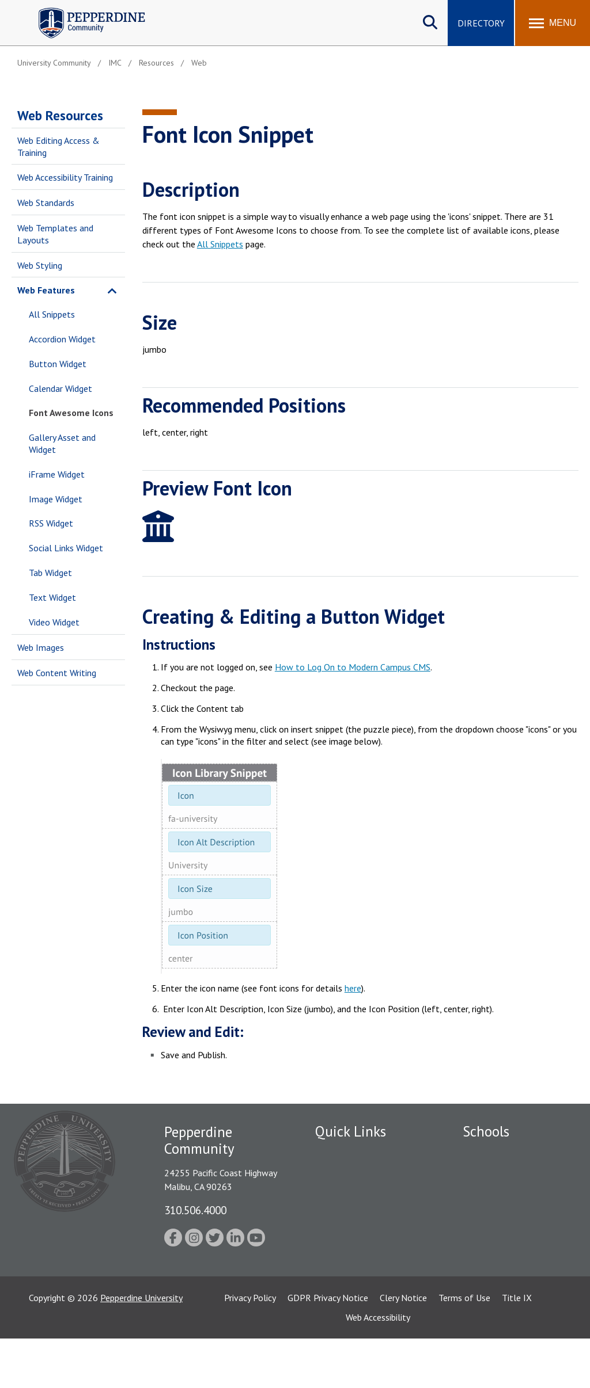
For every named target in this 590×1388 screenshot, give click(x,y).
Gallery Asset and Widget (62, 443)
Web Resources (60, 115)
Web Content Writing (56, 672)
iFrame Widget (57, 474)
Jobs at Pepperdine (351, 1213)
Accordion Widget (62, 339)
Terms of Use (464, 1347)
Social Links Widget (66, 548)
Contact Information (355, 1253)
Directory (481, 23)
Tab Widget (50, 572)
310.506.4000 (195, 1210)
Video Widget (54, 622)
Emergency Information (360, 1193)
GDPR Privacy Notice (328, 1347)
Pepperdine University (141, 1347)
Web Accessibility (378, 1366)
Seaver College (491, 1153)
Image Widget (55, 499)
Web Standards (45, 202)
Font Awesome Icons (71, 412)
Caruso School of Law (506, 1173)
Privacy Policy (250, 1347)
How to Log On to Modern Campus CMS (352, 667)
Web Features (46, 290)
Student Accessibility (355, 1233)
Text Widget (52, 597)
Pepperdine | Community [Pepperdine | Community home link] (83, 10)
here (353, 988)
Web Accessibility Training (65, 177)
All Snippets (52, 314)
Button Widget (57, 363)
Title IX (517, 1347)
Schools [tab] (486, 1131)
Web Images (40, 647)
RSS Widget (51, 523)
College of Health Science (513, 1289)
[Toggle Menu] (552, 23)
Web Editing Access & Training (58, 146)
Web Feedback (342, 1273)
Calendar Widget (60, 388)
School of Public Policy (507, 1269)
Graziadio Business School (513, 1193)
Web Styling (39, 265)
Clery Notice (403, 1347)
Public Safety (340, 1173)
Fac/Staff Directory (353, 1153)
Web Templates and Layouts (55, 234)
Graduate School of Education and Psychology (513, 1231)
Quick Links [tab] (350, 1131)
